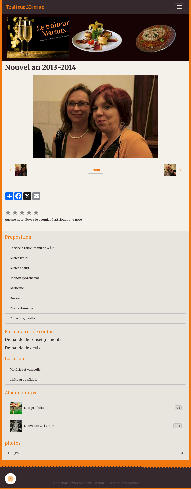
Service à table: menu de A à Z (32, 248)
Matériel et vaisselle (25, 369)
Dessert (16, 298)
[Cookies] (10, 478)
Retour (95, 170)
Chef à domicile (21, 308)
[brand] (25, 7)
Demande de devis (22, 348)
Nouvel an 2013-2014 (96, 426)
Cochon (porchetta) (24, 278)
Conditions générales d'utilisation (78, 483)
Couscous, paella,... (24, 318)
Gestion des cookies (124, 483)
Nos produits (96, 408)
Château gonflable (23, 379)
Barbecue (17, 288)
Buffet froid (19, 258)
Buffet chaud (19, 268)
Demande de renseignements (33, 339)
